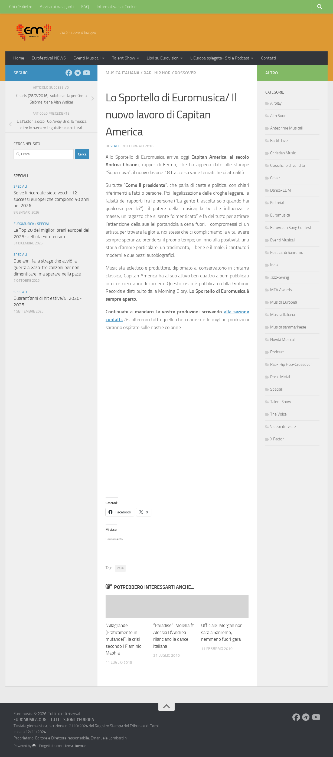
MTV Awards (281, 289)
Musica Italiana (122, 72)
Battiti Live (279, 140)
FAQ (85, 6)
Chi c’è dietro (20, 6)
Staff (115, 146)
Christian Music (283, 153)
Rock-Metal (280, 376)
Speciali (20, 186)
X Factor (277, 439)
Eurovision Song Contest (290, 227)
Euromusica (24, 224)
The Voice (278, 414)
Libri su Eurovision (163, 58)
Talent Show (123, 58)
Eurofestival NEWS (49, 58)
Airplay (276, 103)
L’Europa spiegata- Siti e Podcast (219, 58)
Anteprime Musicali (286, 128)
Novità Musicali (282, 339)
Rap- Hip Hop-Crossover (169, 72)
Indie (274, 265)
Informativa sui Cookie (116, 6)
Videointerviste (283, 426)
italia (120, 568)
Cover (275, 177)
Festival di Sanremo (286, 252)
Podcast (277, 352)
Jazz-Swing (279, 277)
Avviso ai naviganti (57, 6)
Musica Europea (283, 302)
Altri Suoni (278, 115)
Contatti (268, 58)
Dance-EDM (280, 190)
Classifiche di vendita (287, 165)
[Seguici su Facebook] (69, 72)
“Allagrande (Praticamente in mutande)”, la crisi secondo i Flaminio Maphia (124, 639)
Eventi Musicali (86, 58)
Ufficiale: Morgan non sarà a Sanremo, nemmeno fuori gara (222, 632)
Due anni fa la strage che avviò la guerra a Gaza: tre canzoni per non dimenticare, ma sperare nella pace (47, 267)
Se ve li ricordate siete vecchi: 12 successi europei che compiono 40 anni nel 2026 (51, 199)
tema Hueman (75, 746)
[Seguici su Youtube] (86, 72)
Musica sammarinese (288, 327)
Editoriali (277, 202)
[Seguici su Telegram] (77, 72)
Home (18, 58)
